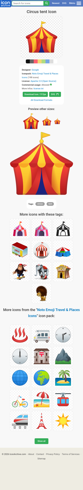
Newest (56, 3)
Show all (41, 441)
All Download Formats (41, 100)
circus (40, 204)
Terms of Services (70, 454)
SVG (64, 3)
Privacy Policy (53, 454)
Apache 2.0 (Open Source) (43, 81)
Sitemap (42, 458)
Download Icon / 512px (35, 94)
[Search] (46, 3)
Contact (40, 454)
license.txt (38, 88)
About (31, 454)
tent (50, 204)
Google (35, 69)
